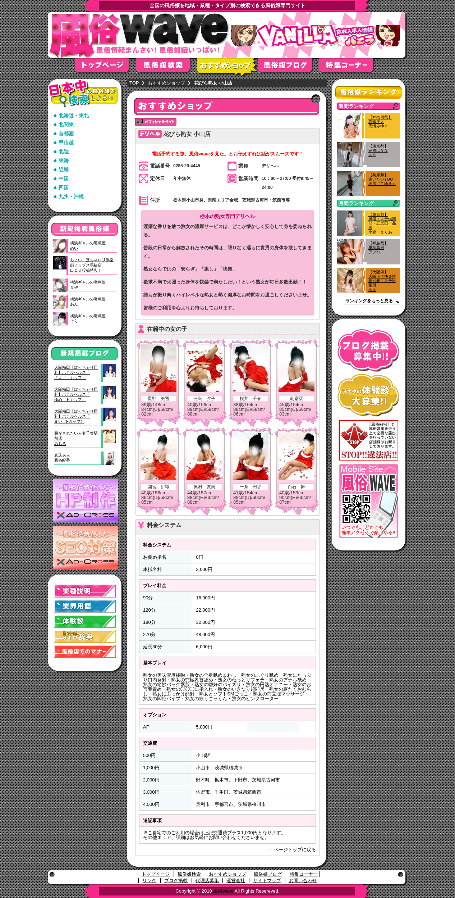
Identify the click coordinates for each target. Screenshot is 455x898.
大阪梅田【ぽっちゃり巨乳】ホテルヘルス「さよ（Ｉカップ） (76, 372)
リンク (149, 880)
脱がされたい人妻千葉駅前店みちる (76, 438)
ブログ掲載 (176, 880)
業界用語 (85, 606)
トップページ (105, 67)
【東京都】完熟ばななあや (378, 150)
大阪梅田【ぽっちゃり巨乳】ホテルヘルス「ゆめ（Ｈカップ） (76, 394)
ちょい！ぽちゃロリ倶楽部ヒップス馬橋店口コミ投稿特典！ (92, 265)
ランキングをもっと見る (369, 300)
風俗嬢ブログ (288, 67)
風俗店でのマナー (85, 651)
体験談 (85, 621)
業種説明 (85, 591)
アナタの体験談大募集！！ (368, 395)
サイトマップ (267, 880)
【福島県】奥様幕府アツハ (378, 247)
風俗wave (223, 891)
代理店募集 (207, 880)
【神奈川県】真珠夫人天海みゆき (380, 121)
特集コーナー (304, 874)
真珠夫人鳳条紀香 (62, 457)
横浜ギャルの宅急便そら (88, 318)
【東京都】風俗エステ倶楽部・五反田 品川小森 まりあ (382, 223)
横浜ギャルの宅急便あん (88, 301)
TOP (134, 83)
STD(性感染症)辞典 (85, 636)
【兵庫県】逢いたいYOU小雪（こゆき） (382, 179)
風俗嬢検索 (166, 67)
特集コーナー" (349, 67)
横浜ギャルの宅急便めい (88, 245)
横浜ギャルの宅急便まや (88, 284)
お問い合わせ (303, 880)
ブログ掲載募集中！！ (368, 350)
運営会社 (235, 880)
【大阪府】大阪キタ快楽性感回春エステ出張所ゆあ (382, 281)
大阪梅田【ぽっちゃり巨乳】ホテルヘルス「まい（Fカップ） (76, 416)
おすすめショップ (227, 67)
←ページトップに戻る (292, 849)
